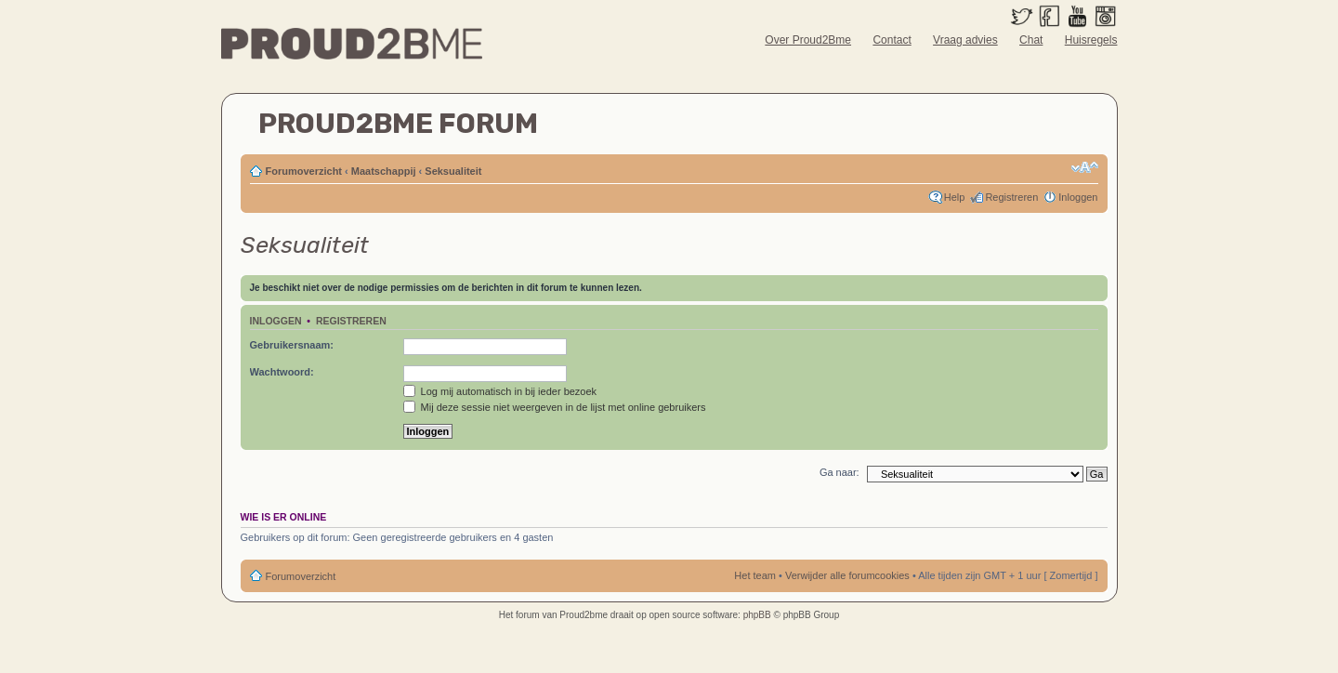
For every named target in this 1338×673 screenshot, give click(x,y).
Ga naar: (839, 472)
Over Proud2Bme (808, 39)
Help (954, 197)
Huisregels (1091, 39)
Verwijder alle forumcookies (847, 575)
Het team (755, 575)
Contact (891, 39)
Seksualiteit (453, 171)
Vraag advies (965, 39)
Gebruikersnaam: (292, 344)
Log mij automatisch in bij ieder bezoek (500, 391)
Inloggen (1077, 197)
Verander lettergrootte (1084, 167)
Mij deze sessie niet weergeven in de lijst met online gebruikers (554, 407)
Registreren (1011, 197)
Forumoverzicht (304, 171)
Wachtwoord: (282, 371)
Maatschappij (383, 171)
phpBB (757, 615)
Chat (1031, 39)
